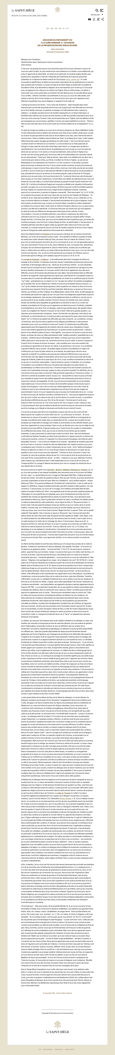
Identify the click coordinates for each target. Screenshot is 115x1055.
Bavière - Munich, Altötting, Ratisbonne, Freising (67, 470)
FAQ (40, 1049)
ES (56, 28)
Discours (27, 15)
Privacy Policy (69, 1049)
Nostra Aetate (65, 798)
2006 (35, 15)
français (95, 15)
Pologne (46, 234)
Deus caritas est (72, 79)
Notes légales (47, 1049)
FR (60, 28)
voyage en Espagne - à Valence (35, 259)
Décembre (42, 15)
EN (52, 28)
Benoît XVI (17, 15)
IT (63, 28)
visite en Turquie (63, 793)
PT (67, 28)
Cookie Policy (58, 1049)
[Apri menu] (101, 10)
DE (47, 28)
